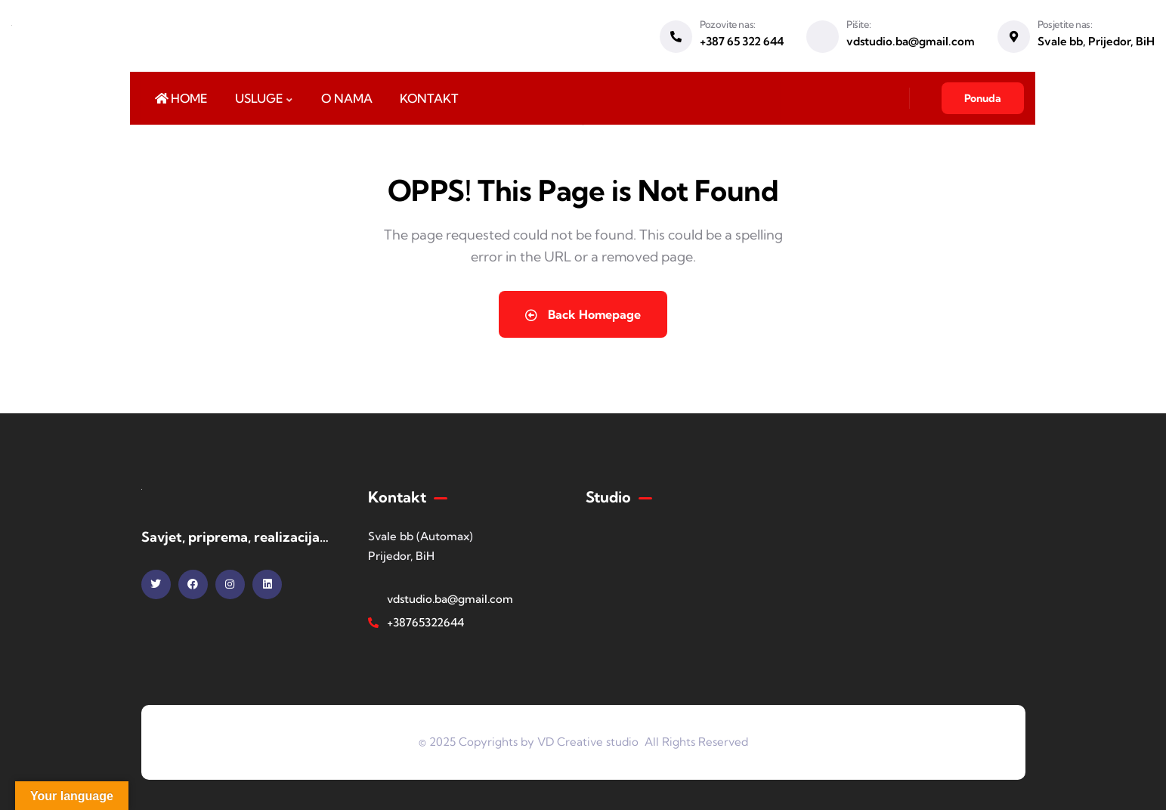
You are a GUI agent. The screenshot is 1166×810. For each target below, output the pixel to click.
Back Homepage (583, 314)
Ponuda (982, 98)
